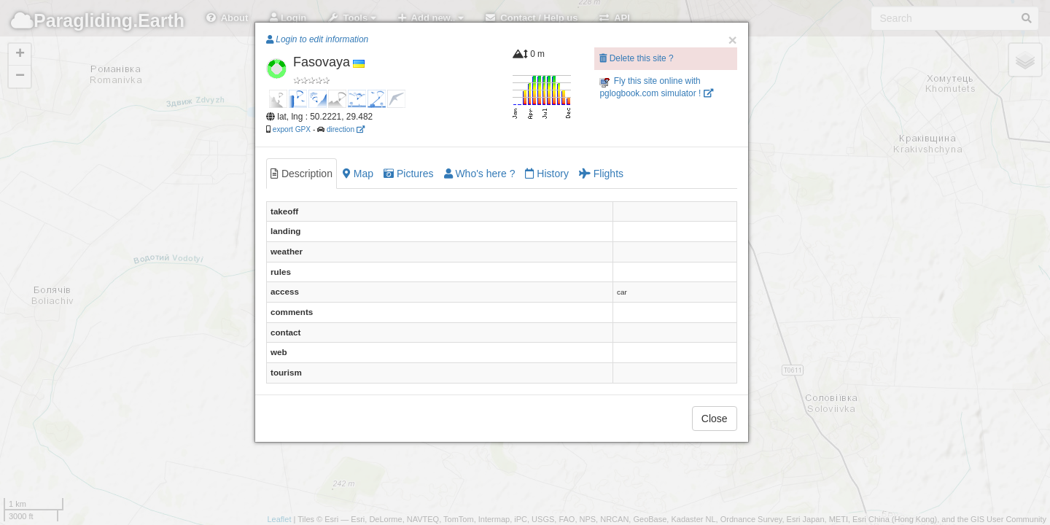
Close (714, 418)
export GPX (292, 129)
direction (346, 129)
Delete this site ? (636, 58)
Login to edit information (317, 39)
